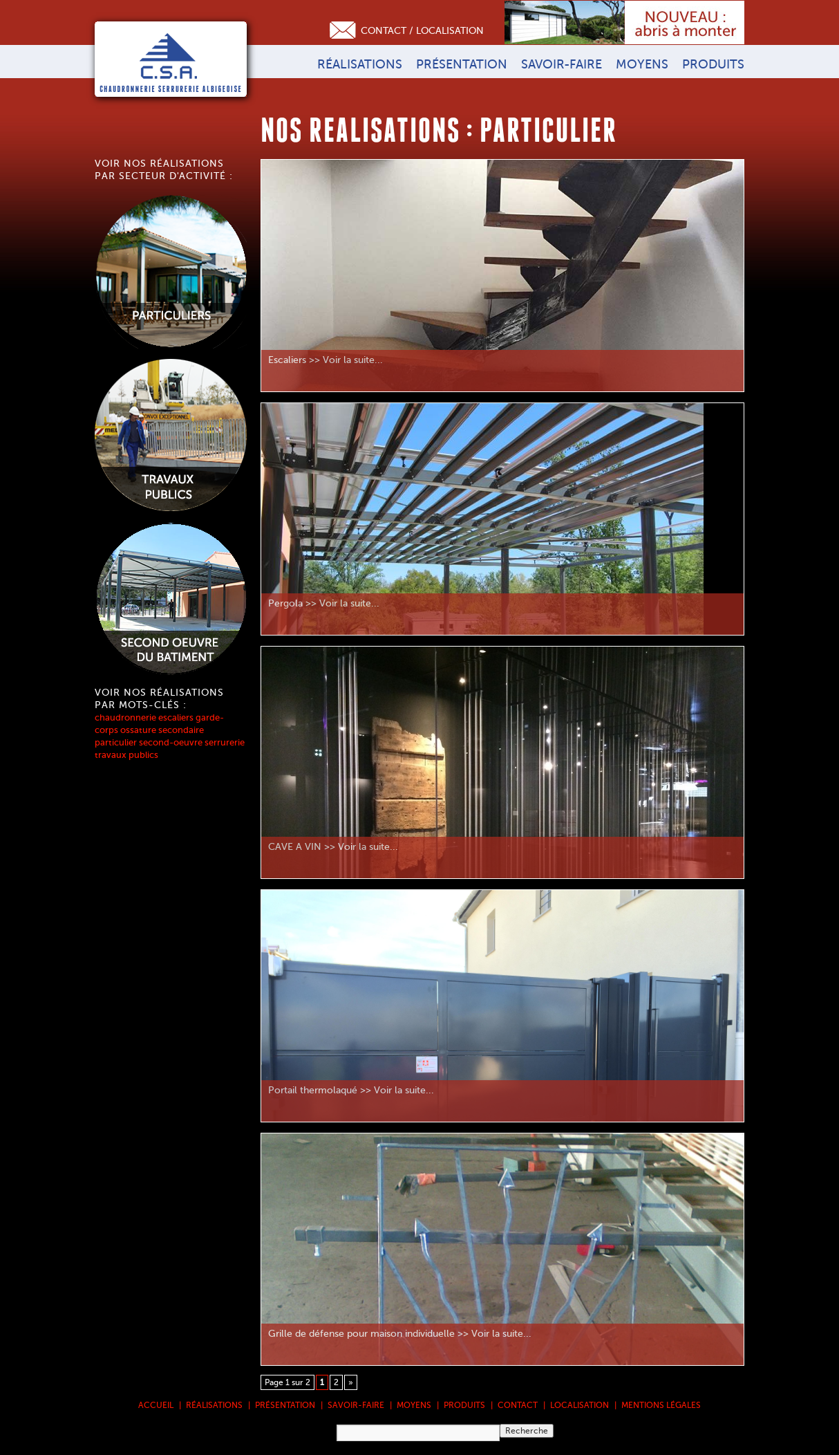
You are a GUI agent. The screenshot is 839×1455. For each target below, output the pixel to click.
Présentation (461, 64)
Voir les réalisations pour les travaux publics (171, 435)
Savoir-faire (561, 64)
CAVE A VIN (294, 847)
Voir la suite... (353, 360)
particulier (116, 742)
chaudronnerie (125, 717)
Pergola (285, 603)
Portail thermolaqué (312, 1090)
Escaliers (287, 360)
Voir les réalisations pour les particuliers (171, 272)
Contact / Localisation (422, 31)
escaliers (176, 717)
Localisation (579, 1405)
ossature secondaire (162, 730)
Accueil (155, 1405)
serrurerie (225, 742)
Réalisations (359, 64)
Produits (713, 64)
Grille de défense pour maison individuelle (361, 1333)
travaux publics (126, 755)
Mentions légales (661, 1405)
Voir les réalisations (171, 599)
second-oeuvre (170, 742)
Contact (518, 1405)
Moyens (642, 64)
